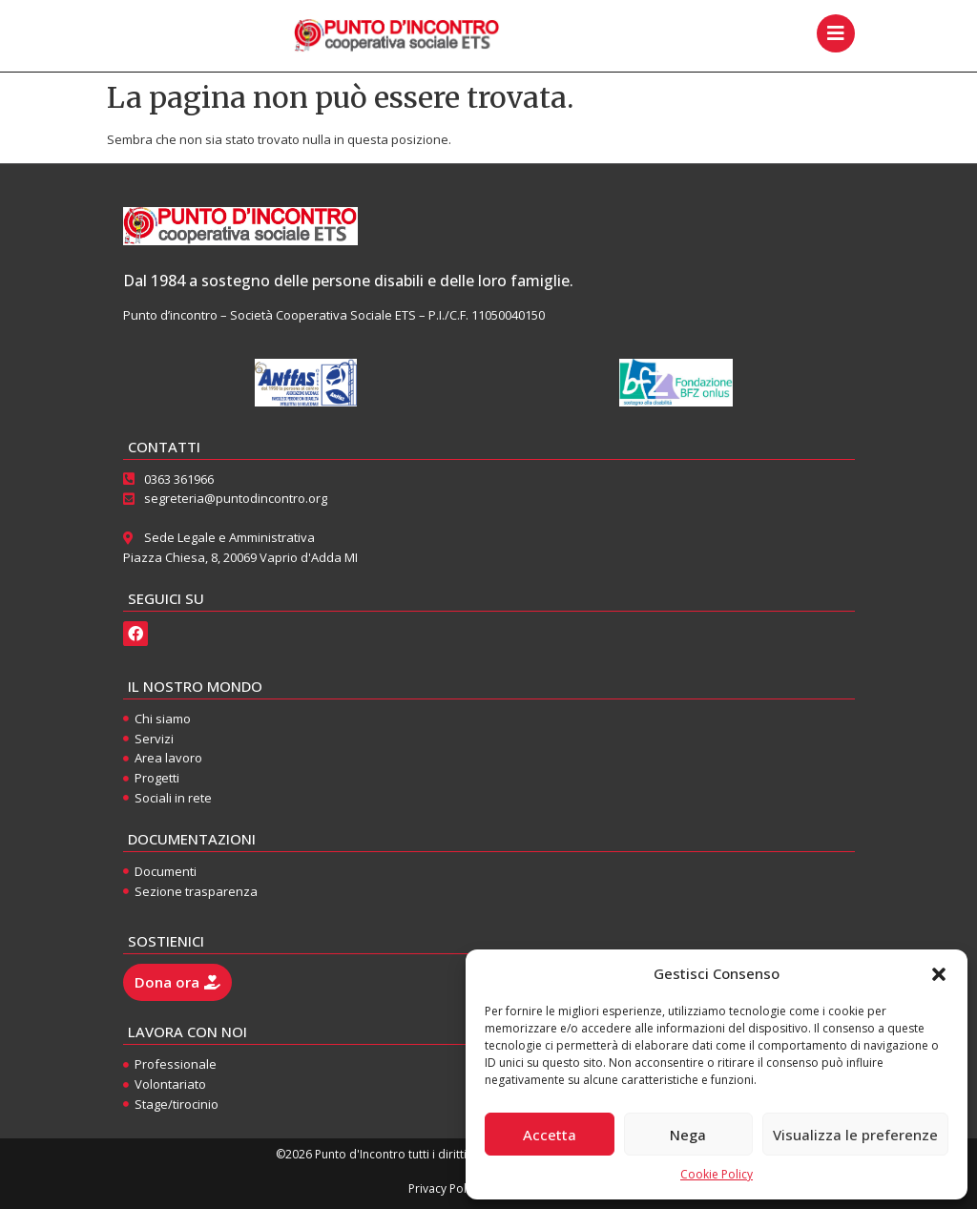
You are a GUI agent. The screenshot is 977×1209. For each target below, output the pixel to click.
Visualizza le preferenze (855, 1134)
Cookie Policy (716, 1174)
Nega (688, 1134)
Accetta (549, 1134)
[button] (938, 974)
